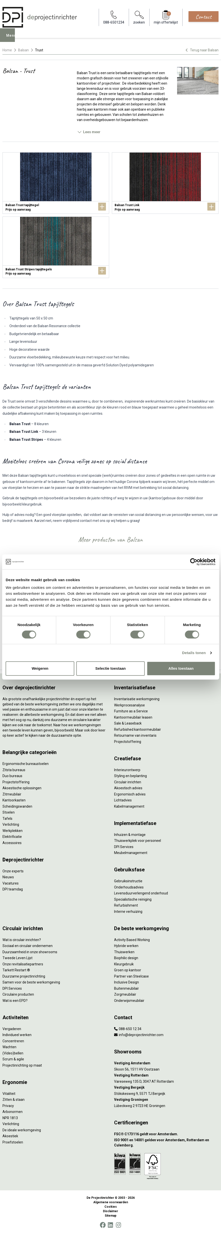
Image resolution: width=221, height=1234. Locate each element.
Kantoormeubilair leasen (133, 717)
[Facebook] (102, 1225)
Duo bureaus (12, 776)
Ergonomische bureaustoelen (25, 764)
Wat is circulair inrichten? (21, 940)
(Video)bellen (12, 1053)
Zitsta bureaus (13, 770)
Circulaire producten (18, 994)
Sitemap (110, 1215)
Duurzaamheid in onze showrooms (29, 952)
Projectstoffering (16, 782)
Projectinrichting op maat (22, 1065)
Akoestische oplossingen (21, 788)
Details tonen (194, 653)
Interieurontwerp (127, 770)
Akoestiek (10, 1136)
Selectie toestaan (110, 668)
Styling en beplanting (130, 776)
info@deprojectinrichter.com (138, 1035)
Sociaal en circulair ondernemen (27, 946)
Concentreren (13, 1041)
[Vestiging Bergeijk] (166, 1087)
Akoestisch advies (128, 788)
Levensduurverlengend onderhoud (141, 893)
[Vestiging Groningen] (166, 1099)
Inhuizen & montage (130, 835)
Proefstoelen (12, 1142)
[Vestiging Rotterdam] (166, 1075)
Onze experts (13, 871)
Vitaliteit (8, 1094)
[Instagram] (118, 1225)
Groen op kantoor (127, 970)
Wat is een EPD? (15, 1001)
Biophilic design (126, 958)
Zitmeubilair (11, 794)
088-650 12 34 (127, 1029)
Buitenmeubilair (126, 988)
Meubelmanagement (130, 853)
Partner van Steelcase (131, 976)
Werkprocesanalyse (129, 705)
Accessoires (12, 843)
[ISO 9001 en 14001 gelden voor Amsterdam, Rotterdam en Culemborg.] (166, 1143)
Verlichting (10, 824)
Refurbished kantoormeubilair (137, 729)
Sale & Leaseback (128, 723)
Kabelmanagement (129, 806)
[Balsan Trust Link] (165, 183)
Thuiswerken (124, 952)
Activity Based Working (132, 940)
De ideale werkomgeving (21, 1130)
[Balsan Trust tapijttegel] (56, 183)
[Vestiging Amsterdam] (166, 1063)
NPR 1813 (10, 1118)
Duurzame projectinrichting (23, 976)
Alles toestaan (181, 668)
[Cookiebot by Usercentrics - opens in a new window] (193, 562)
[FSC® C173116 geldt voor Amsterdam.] (166, 1134)
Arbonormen (12, 1112)
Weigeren (40, 668)
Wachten (9, 1047)
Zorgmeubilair (125, 994)
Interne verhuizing (128, 912)
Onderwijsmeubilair (129, 1001)
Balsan (23, 50)
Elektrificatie (12, 837)
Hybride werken (126, 946)
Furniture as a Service (131, 711)
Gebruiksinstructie (128, 881)
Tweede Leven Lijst (17, 958)
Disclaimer (110, 1211)
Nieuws (8, 877)
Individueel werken (17, 1035)
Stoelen (8, 812)
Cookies (110, 1206)
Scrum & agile (13, 1059)
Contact (203, 16)
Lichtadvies (123, 800)
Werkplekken (12, 831)
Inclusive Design (126, 982)
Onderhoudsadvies (129, 887)
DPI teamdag (12, 889)
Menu (12, 39)
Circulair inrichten (127, 782)
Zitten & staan (13, 1100)
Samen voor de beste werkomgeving (31, 982)
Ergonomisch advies (130, 794)
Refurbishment (126, 905)
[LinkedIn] (110, 1225)
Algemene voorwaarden (110, 1202)
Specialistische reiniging (133, 899)
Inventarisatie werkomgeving (136, 699)
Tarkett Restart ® (16, 970)
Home (7, 50)
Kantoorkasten (14, 800)
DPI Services (123, 847)
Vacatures (10, 883)
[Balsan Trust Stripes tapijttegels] (56, 247)
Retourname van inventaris (135, 735)
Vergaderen (11, 1029)
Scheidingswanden (17, 806)
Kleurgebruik (124, 964)
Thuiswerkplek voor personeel (137, 841)
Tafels (7, 819)
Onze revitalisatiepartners (22, 964)
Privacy (8, 1106)
